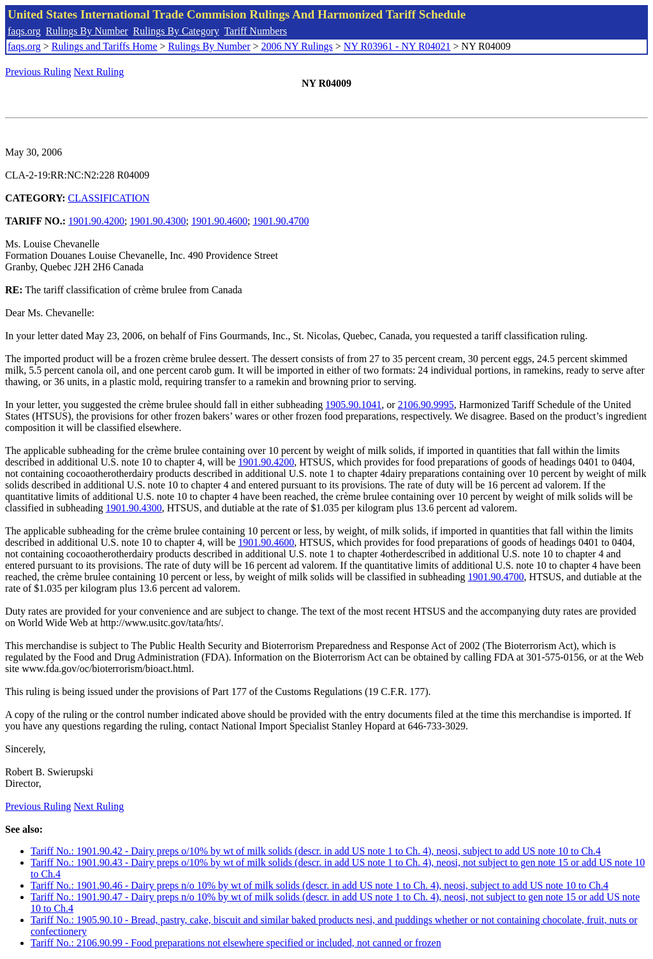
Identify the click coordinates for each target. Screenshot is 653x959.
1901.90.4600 (219, 221)
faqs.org (24, 31)
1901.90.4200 (96, 221)
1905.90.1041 (353, 404)
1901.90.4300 (158, 221)
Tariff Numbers (255, 31)
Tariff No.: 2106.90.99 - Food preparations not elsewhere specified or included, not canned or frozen (236, 942)
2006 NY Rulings (297, 46)
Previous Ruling (38, 71)
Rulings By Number (87, 31)
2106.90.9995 (426, 404)
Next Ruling (99, 71)
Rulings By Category (176, 31)
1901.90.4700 (281, 221)
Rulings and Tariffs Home (105, 46)
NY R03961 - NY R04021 (397, 46)
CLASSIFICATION (109, 198)
